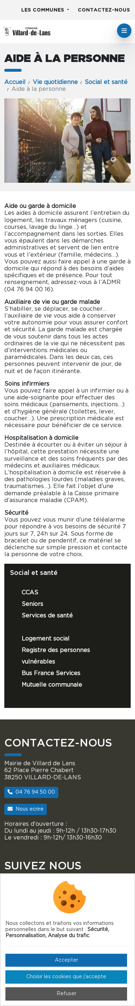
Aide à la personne (49, 627)
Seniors (32, 604)
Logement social (45, 639)
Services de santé (47, 616)
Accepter (66, 960)
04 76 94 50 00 (31, 792)
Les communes (43, 10)
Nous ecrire (26, 809)
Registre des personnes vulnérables (56, 656)
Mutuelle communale (52, 685)
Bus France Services (51, 673)
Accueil (15, 82)
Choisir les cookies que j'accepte (66, 976)
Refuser (66, 993)
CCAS (30, 592)
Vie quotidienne (55, 82)
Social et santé (106, 82)
